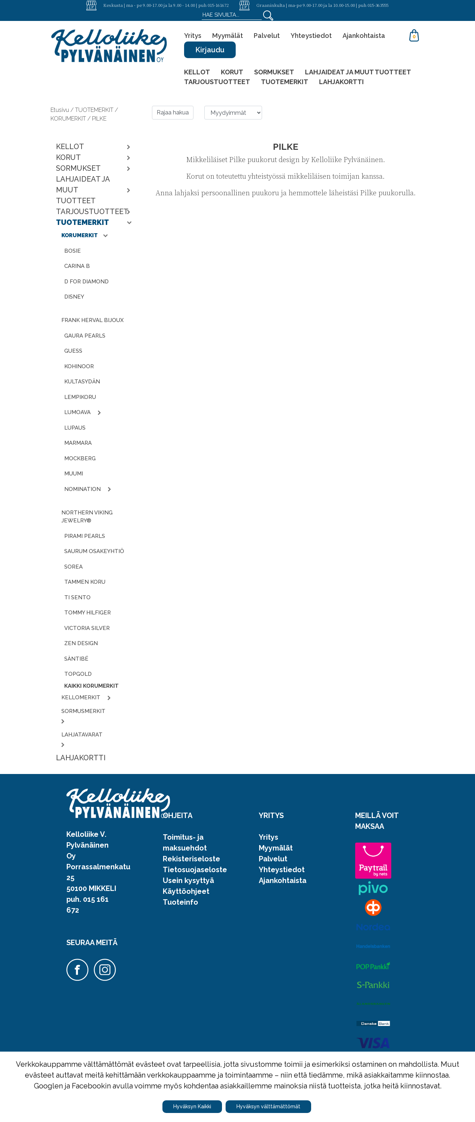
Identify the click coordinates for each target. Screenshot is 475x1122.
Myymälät (227, 35)
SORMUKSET (274, 72)
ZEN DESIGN (81, 643)
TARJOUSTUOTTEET (217, 82)
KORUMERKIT (80, 235)
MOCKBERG (80, 458)
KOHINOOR (79, 366)
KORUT (232, 72)
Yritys (192, 35)
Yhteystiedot (311, 35)
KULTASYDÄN (82, 381)
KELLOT (197, 72)
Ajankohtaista (364, 35)
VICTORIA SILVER (87, 628)
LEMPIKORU (80, 397)
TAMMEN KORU (84, 582)
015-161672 (218, 5)
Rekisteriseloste (191, 858)
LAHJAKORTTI (341, 82)
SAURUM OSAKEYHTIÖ (94, 551)
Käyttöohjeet (186, 891)
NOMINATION (83, 489)
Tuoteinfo (180, 902)
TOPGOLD (78, 674)
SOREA (73, 567)
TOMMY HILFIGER (87, 612)
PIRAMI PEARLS (84, 536)
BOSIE (72, 251)
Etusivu (60, 109)
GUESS (73, 351)
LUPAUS (75, 428)
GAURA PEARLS (84, 335)
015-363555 (377, 5)
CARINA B (77, 266)
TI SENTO (77, 597)
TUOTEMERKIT (284, 82)
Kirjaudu (210, 49)
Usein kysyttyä (188, 880)
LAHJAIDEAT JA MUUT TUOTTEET (358, 72)
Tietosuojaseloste (195, 869)
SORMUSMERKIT (84, 711)
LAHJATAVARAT (82, 734)
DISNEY (74, 296)
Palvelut (267, 35)
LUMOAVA (78, 412)
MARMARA (78, 443)
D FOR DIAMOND (86, 281)
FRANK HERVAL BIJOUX (92, 320)
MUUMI (73, 473)
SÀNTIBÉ (76, 659)
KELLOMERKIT (81, 697)
